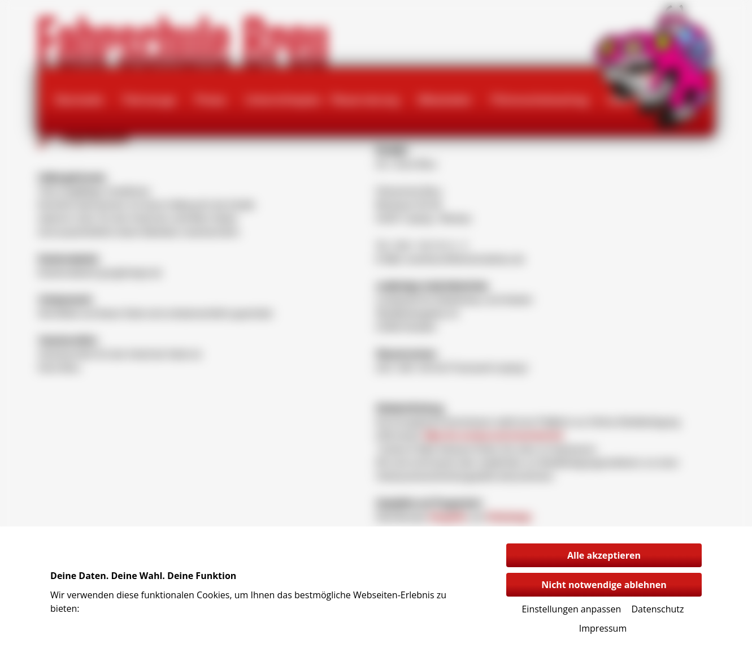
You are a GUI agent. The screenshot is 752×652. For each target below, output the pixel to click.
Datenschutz (657, 609)
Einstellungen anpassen (571, 609)
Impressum (603, 628)
